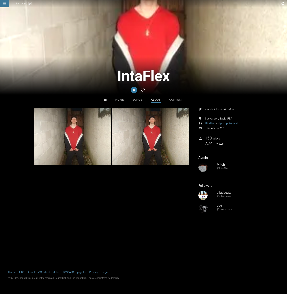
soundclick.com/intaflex (219, 109)
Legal (105, 272)
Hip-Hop (210, 123)
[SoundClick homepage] (24, 3)
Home (119, 99)
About (156, 99)
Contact (176, 99)
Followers (205, 186)
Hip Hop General (228, 123)
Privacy (93, 272)
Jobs (56, 272)
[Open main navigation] (4, 3)
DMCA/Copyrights (74, 272)
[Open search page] (283, 3)
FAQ (21, 272)
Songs (137, 99)
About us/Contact (39, 272)
